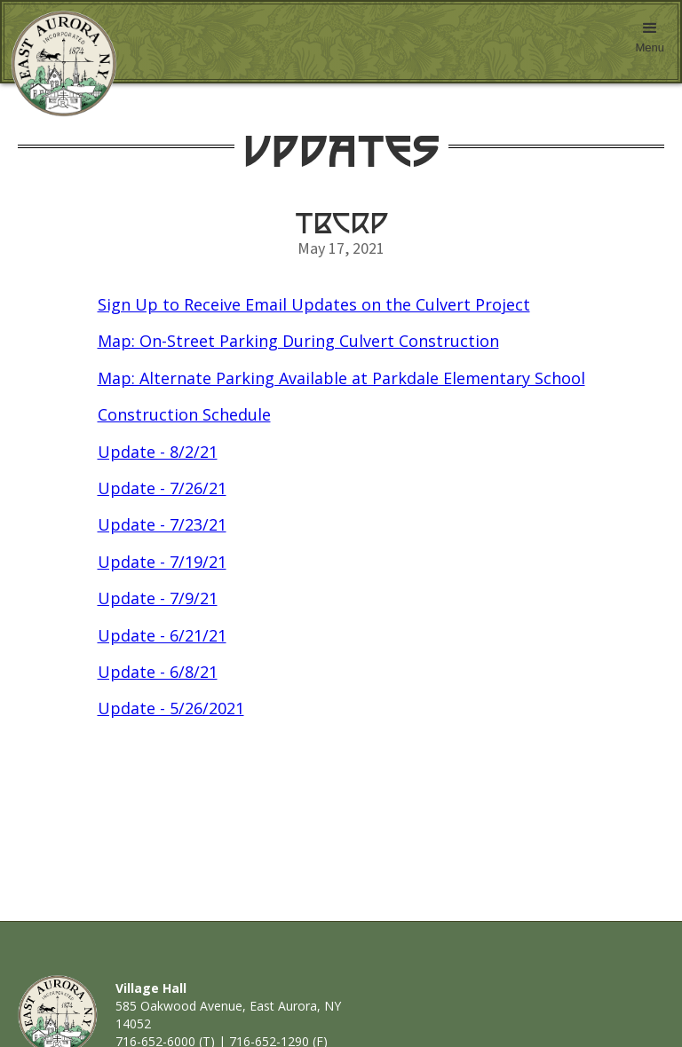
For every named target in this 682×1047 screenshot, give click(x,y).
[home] (59, 64)
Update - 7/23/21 (162, 524)
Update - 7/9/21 (158, 598)
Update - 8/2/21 (158, 451)
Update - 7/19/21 (162, 561)
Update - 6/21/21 (162, 635)
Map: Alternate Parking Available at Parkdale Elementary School (341, 378)
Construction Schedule (184, 414)
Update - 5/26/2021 (171, 708)
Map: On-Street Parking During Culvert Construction (298, 340)
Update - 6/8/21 (158, 671)
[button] (649, 42)
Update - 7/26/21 (162, 488)
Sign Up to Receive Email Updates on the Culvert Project (314, 304)
